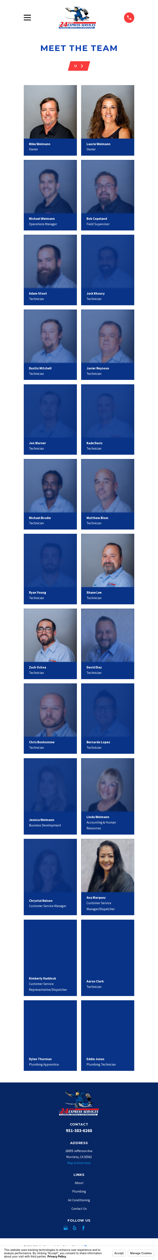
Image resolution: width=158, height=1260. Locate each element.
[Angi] (92, 1228)
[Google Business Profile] (65, 1228)
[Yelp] (74, 1228)
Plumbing (79, 1191)
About (79, 1183)
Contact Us (79, 1209)
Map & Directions (79, 1163)
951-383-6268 (79, 1130)
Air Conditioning (79, 1200)
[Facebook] (83, 1228)
